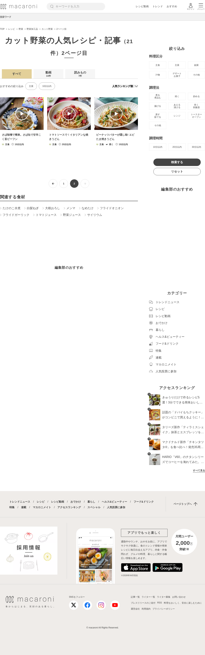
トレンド (157, 6)
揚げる (157, 106)
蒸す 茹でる (157, 115)
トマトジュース (45, 214)
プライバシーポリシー (163, 609)
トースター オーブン (196, 115)
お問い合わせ (179, 597)
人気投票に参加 (116, 507)
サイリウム (93, 214)
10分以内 (46, 86)
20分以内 (177, 147)
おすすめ (172, 6)
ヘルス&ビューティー (114, 501)
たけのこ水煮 (10, 208)
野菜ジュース (70, 214)
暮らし (91, 501)
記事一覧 (135, 597)
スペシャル (93, 507)
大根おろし (51, 208)
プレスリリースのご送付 (143, 603)
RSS (159, 602)
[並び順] (125, 86)
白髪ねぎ (31, 208)
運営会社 (135, 609)
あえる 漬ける (177, 106)
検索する (177, 162)
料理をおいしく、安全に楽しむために (183, 603)
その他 (196, 75)
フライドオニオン (110, 208)
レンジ (177, 115)
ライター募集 (163, 597)
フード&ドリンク (144, 501)
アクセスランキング (69, 507)
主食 (157, 65)
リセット (177, 171)
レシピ (41, 501)
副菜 (196, 65)
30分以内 (196, 147)
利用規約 (146, 609)
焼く (177, 96)
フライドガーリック (14, 214)
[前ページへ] (53, 183)
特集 (12, 507)
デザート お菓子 (177, 74)
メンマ (69, 208)
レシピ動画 (142, 6)
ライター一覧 (148, 597)
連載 (23, 507)
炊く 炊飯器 (196, 106)
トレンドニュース (19, 501)
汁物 (157, 75)
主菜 (31, 86)
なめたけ (86, 208)
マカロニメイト (42, 507)
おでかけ (75, 501)
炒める (196, 96)
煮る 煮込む (157, 96)
